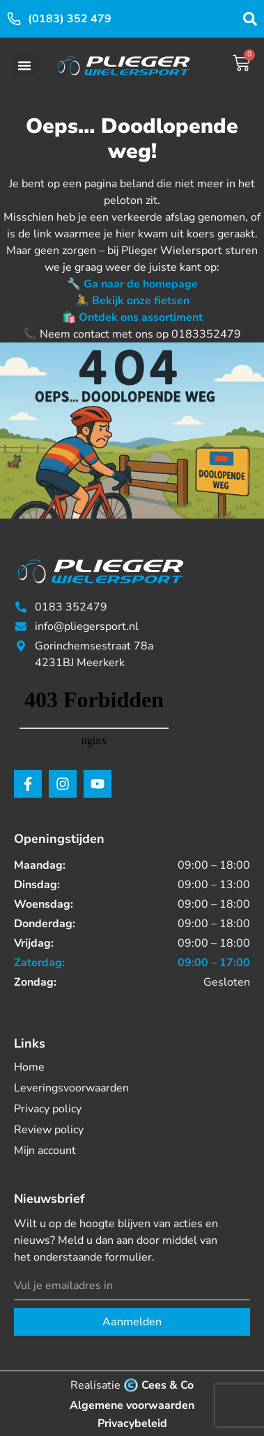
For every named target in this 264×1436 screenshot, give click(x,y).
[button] (24, 65)
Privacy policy (47, 1109)
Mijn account (45, 1151)
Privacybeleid (132, 1423)
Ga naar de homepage (141, 284)
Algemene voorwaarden (132, 1405)
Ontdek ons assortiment (141, 317)
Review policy (49, 1130)
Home (29, 1067)
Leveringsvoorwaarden (71, 1088)
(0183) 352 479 (69, 18)
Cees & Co (167, 1385)
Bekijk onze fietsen (140, 300)
